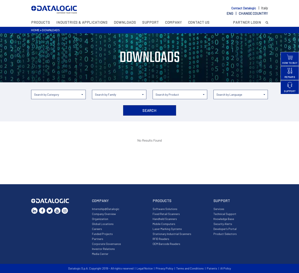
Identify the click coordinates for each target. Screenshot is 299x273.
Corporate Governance (106, 244)
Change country (253, 13)
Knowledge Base (223, 219)
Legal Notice (145, 268)
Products (40, 22)
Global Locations (103, 224)
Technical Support (224, 214)
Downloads (125, 22)
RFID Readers (161, 239)
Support (150, 22)
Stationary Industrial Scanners (172, 234)
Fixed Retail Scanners (166, 214)
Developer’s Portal (225, 229)
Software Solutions (165, 209)
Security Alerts (222, 224)
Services (218, 209)
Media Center (100, 254)
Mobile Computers (164, 224)
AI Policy (225, 268)
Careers (97, 229)
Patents (212, 268)
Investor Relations (103, 249)
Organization (100, 219)
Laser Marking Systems (167, 229)
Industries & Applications (82, 22)
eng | (247, 13)
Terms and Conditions (190, 268)
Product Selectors (225, 234)
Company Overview (104, 214)
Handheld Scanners (165, 219)
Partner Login (247, 22)
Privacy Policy (164, 268)
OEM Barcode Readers (166, 244)
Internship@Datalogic (105, 209)
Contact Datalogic (244, 8)
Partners (97, 239)
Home (35, 30)
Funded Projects (102, 234)
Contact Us (199, 22)
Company (173, 22)
